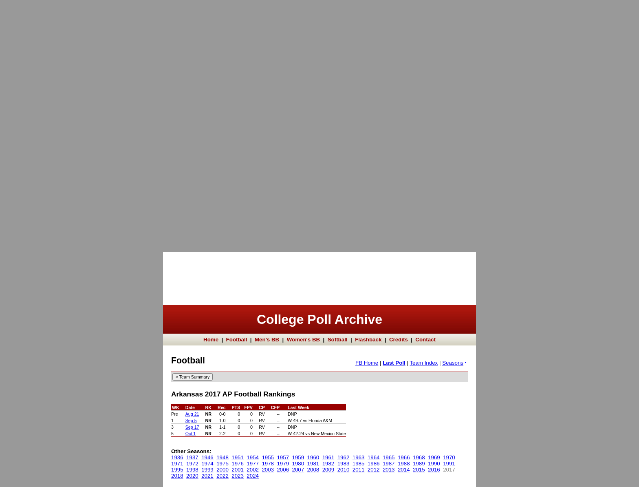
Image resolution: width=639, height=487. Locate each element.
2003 (268, 470)
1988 (404, 463)
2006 (283, 470)
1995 (177, 470)
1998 (192, 470)
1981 (313, 463)
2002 (253, 470)
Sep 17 (192, 427)
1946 (207, 457)
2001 (237, 470)
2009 (328, 470)
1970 (449, 457)
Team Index (424, 363)
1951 (237, 457)
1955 (268, 457)
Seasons (455, 363)
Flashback (368, 339)
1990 (434, 463)
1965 (389, 457)
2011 (359, 470)
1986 (374, 463)
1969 (434, 457)
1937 (192, 457)
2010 (343, 470)
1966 (404, 457)
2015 (419, 470)
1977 (253, 463)
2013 (389, 470)
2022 (222, 476)
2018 (177, 476)
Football (236, 339)
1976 (237, 463)
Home (210, 339)
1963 (359, 457)
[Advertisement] (32, 122)
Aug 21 (192, 414)
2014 (404, 470)
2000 (222, 470)
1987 (389, 463)
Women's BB (303, 339)
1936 (177, 457)
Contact (425, 339)
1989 (419, 463)
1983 (343, 463)
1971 (177, 463)
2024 (253, 476)
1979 (283, 463)
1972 (192, 463)
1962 (343, 457)
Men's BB (267, 339)
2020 (192, 476)
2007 (298, 470)
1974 (207, 463)
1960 (313, 457)
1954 (253, 457)
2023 (237, 476)
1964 (374, 457)
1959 (298, 457)
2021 (207, 476)
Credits (398, 339)
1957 (283, 457)
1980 (298, 463)
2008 (313, 470)
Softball (338, 339)
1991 (449, 463)
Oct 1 (190, 433)
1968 (419, 457)
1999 (207, 470)
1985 (359, 463)
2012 (374, 470)
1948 (222, 457)
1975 (222, 463)
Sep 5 (191, 420)
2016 (434, 470)
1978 (268, 463)
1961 (328, 457)
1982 (328, 463)
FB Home (366, 363)
